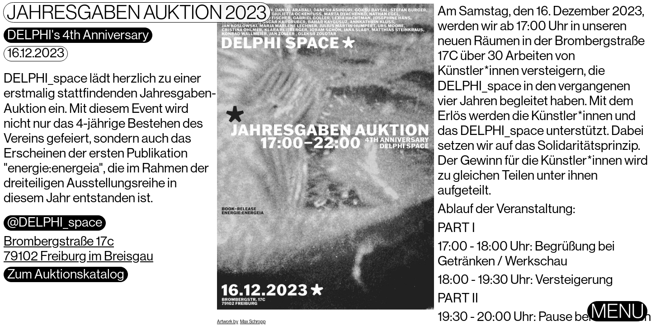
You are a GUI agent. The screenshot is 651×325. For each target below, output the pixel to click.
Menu (617, 311)
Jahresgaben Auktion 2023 (137, 12)
